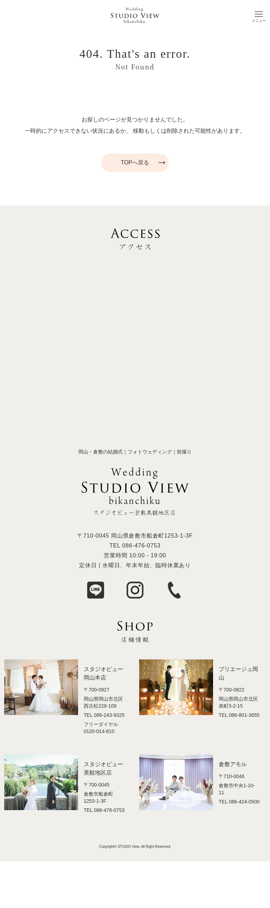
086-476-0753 (141, 546)
